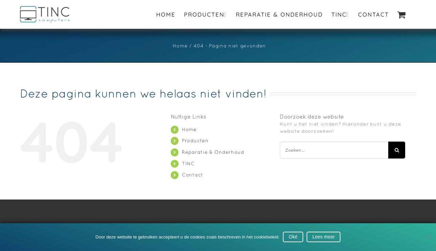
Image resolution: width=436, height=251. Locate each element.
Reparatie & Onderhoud (213, 152)
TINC (188, 163)
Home (189, 129)
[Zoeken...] (334, 150)
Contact (192, 174)
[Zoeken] (396, 150)
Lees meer (323, 236)
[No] (427, 237)
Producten (195, 140)
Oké (293, 236)
